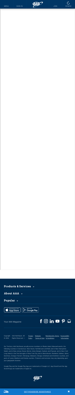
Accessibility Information (65, 337)
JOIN (55, 6)
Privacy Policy (30, 337)
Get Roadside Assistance (37, 392)
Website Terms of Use (40, 337)
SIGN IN (19, 6)
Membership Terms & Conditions (52, 337)
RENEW (68, 6)
